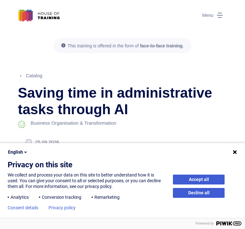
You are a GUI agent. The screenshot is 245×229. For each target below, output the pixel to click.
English (18, 152)
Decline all (199, 192)
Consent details (23, 207)
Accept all (199, 179)
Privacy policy (62, 207)
